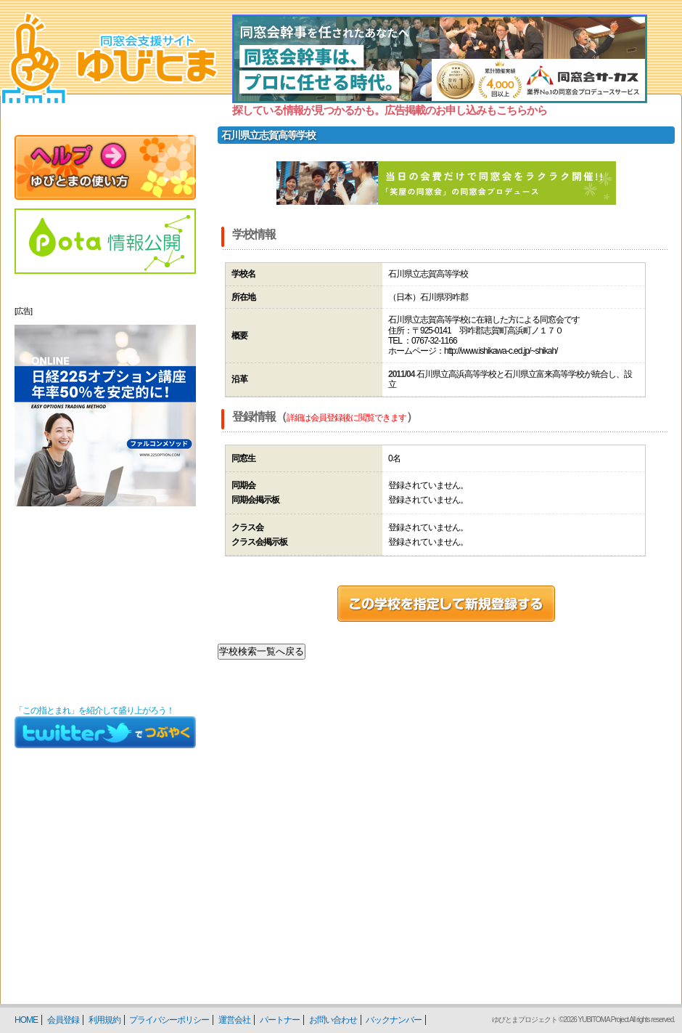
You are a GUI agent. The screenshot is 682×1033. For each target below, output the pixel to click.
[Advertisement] (105, 606)
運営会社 (234, 1020)
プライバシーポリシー (169, 1020)
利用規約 (104, 1020)
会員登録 (63, 1020)
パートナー (280, 1020)
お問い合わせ (333, 1020)
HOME (26, 1020)
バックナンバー (394, 1020)
